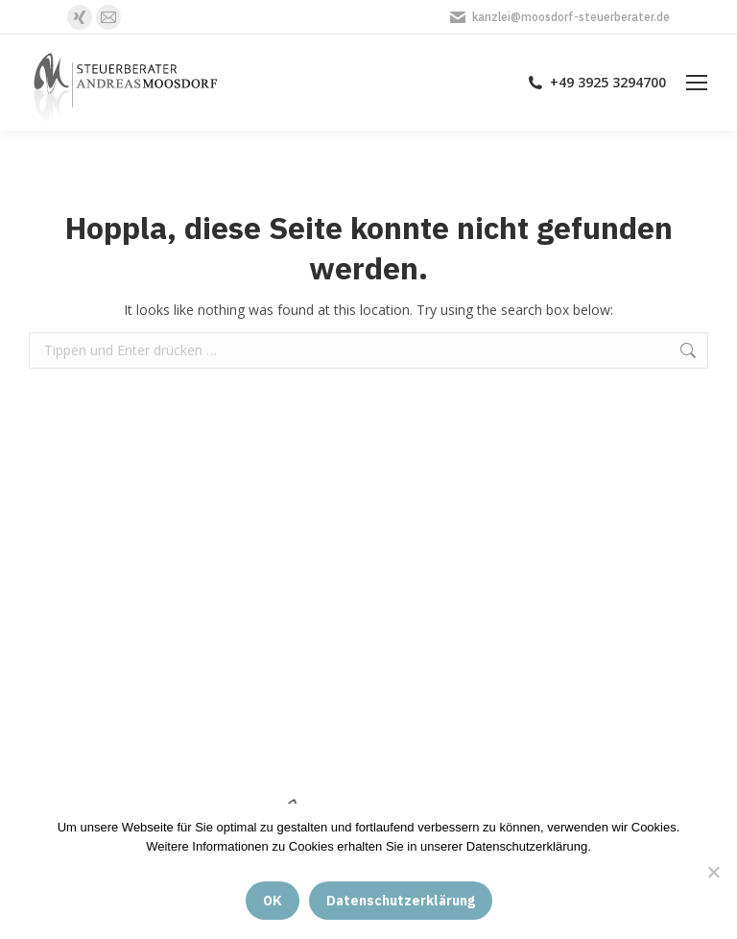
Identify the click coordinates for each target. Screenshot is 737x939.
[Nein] (713, 871)
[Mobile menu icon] (696, 82)
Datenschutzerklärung (400, 900)
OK (272, 900)
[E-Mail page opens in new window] (108, 17)
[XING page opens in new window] (79, 17)
